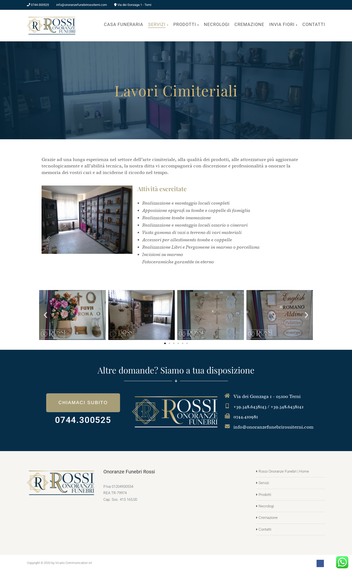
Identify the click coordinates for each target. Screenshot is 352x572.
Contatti (265, 529)
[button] (45, 315)
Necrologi (266, 506)
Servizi (264, 483)
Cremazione (268, 517)
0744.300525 (83, 420)
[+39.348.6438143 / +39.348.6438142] (227, 406)
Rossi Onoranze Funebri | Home (284, 471)
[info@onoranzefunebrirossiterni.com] (227, 426)
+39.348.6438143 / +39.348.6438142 (268, 407)
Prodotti (265, 494)
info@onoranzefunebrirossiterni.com (273, 427)
